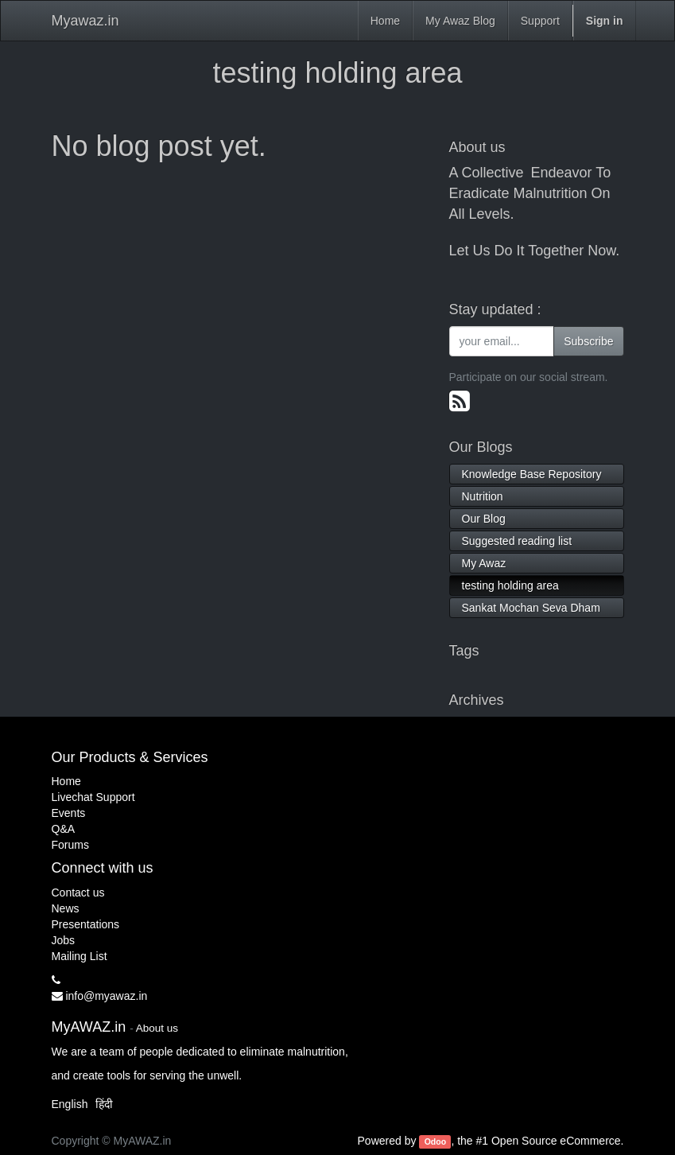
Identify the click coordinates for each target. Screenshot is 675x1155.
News (66, 908)
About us (157, 1028)
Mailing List (79, 956)
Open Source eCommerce (556, 1140)
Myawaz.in (85, 21)
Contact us (78, 892)
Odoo (435, 1141)
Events (69, 813)
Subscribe (588, 341)
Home (66, 781)
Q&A (64, 828)
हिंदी (104, 1104)
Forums (70, 844)
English (70, 1104)
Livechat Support (93, 797)
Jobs (64, 940)
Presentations (86, 924)
